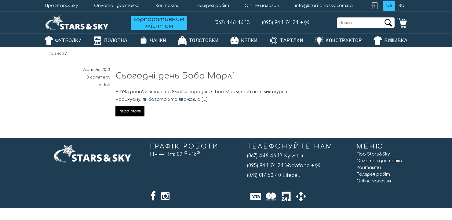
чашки (158, 40)
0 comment (98, 77)
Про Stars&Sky (61, 5)
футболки (68, 40)
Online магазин (262, 5)
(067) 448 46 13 (232, 22)
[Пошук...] (366, 22)
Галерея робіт (212, 5)
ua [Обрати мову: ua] (389, 6)
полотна (115, 40)
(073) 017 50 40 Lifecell (273, 175)
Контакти (167, 5)
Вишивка (395, 40)
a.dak (104, 85)
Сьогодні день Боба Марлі (174, 75)
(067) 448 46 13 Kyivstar (275, 156)
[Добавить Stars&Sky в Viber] (306, 22)
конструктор (344, 40)
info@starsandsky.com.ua (324, 5)
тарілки (291, 40)
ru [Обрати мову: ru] (401, 6)
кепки (249, 40)
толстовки (203, 40)
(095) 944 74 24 (280, 22)
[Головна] (77, 23)
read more (129, 111)
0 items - (402, 22)
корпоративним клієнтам (158, 22)
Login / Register (377, 6)
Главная (55, 53)
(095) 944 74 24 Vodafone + (283, 165)
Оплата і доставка (117, 5)
